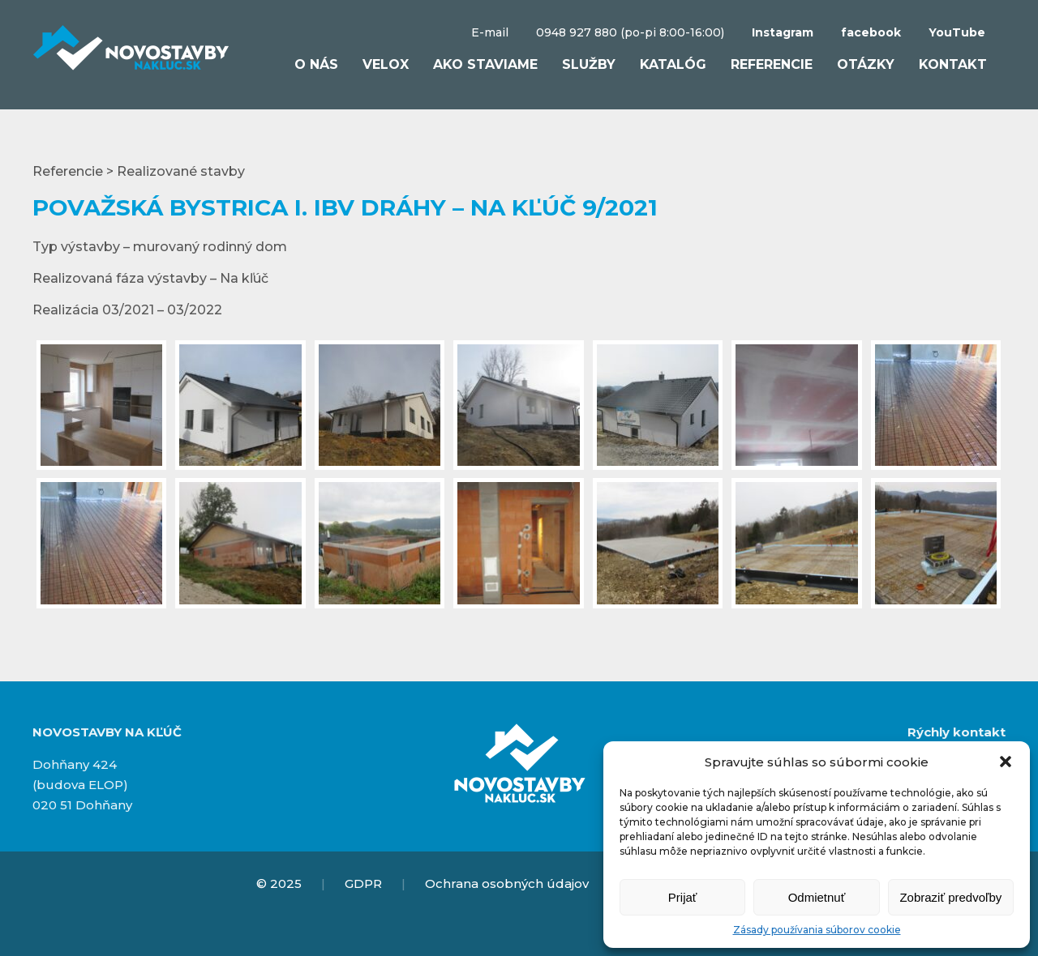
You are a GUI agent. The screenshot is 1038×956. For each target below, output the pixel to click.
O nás (316, 64)
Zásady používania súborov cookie (817, 930)
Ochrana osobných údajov (507, 883)
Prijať (682, 897)
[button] (1005, 761)
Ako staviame (485, 64)
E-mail (489, 32)
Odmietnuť (817, 897)
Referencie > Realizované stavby (138, 171)
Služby (589, 64)
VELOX (385, 64)
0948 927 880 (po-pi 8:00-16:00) (630, 32)
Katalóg (673, 64)
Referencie (772, 64)
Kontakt (953, 64)
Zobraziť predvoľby (950, 897)
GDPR (363, 883)
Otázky (865, 64)
